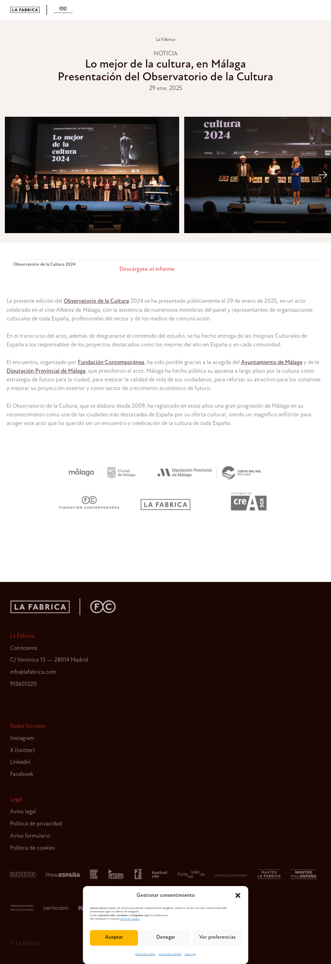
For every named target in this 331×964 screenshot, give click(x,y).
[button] (238, 895)
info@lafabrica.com (33, 672)
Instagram (22, 738)
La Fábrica (165, 39)
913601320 (23, 684)
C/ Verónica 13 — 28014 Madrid (49, 660)
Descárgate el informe (147, 269)
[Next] (323, 175)
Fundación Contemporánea (111, 362)
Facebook (21, 774)
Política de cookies (145, 954)
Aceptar (114, 937)
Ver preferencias (217, 937)
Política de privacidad (170, 954)
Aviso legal (190, 954)
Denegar (165, 937)
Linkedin (20, 762)
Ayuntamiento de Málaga (271, 362)
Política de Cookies (129, 919)
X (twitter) (22, 750)
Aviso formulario (30, 836)
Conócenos (23, 648)
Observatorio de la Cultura (96, 301)
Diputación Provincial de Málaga (46, 371)
